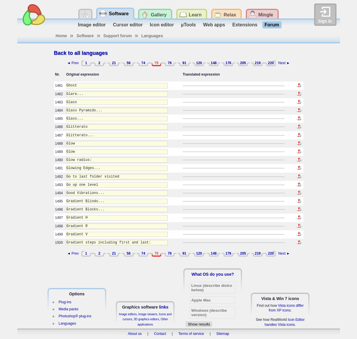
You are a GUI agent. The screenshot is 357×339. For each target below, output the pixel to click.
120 (199, 63)
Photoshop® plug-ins (75, 316)
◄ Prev (73, 63)
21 (114, 63)
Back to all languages (81, 53)
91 (184, 63)
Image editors (128, 314)
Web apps (214, 24)
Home (61, 35)
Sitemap (222, 334)
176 (228, 63)
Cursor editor (128, 24)
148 (213, 63)
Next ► (284, 63)
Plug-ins (65, 302)
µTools (188, 24)
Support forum (117, 35)
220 (271, 63)
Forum (272, 24)
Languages (152, 35)
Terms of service (191, 334)
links (163, 307)
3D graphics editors (146, 319)
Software (85, 35)
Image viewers (147, 314)
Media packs (68, 309)
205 (243, 63)
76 (170, 63)
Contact (160, 334)
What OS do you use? (213, 274)
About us (135, 334)
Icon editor (162, 24)
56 (129, 63)
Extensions (244, 24)
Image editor (92, 24)
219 (257, 63)
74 (143, 63)
